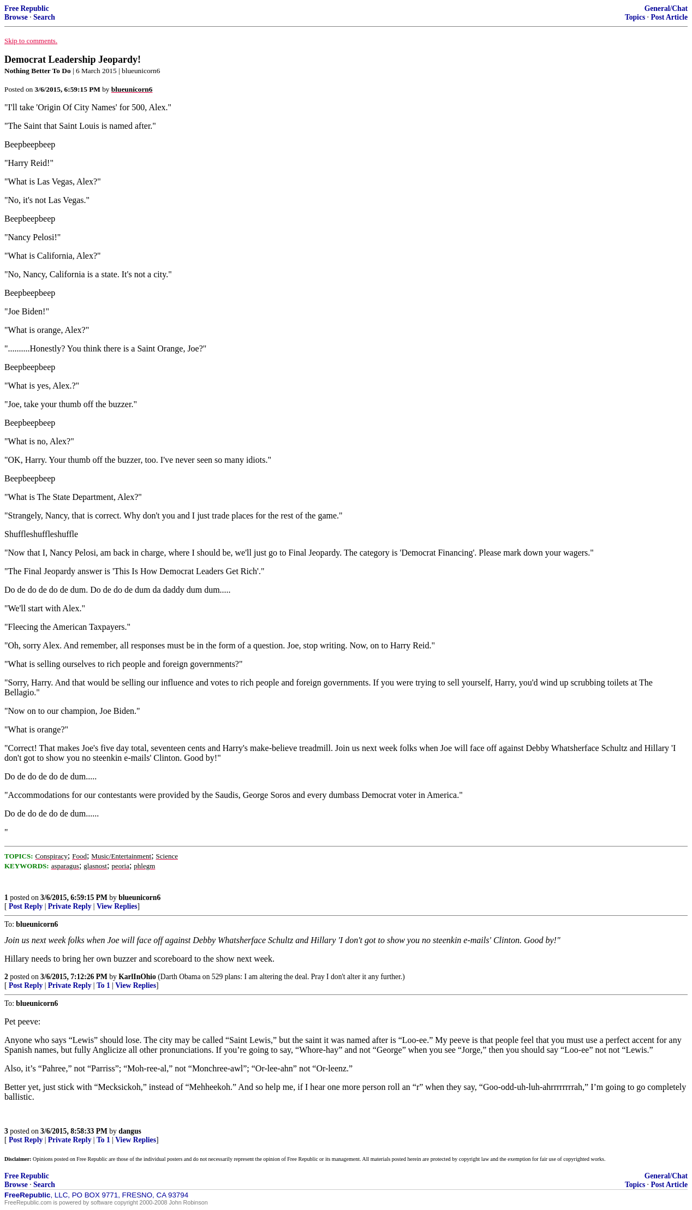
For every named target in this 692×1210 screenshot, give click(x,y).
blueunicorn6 (139, 897)
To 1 (103, 985)
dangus (129, 1131)
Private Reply (70, 906)
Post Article (669, 17)
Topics (635, 17)
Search (44, 17)
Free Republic (26, 8)
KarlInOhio (137, 977)
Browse (16, 17)
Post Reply (26, 906)
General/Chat (666, 8)
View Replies (117, 906)
